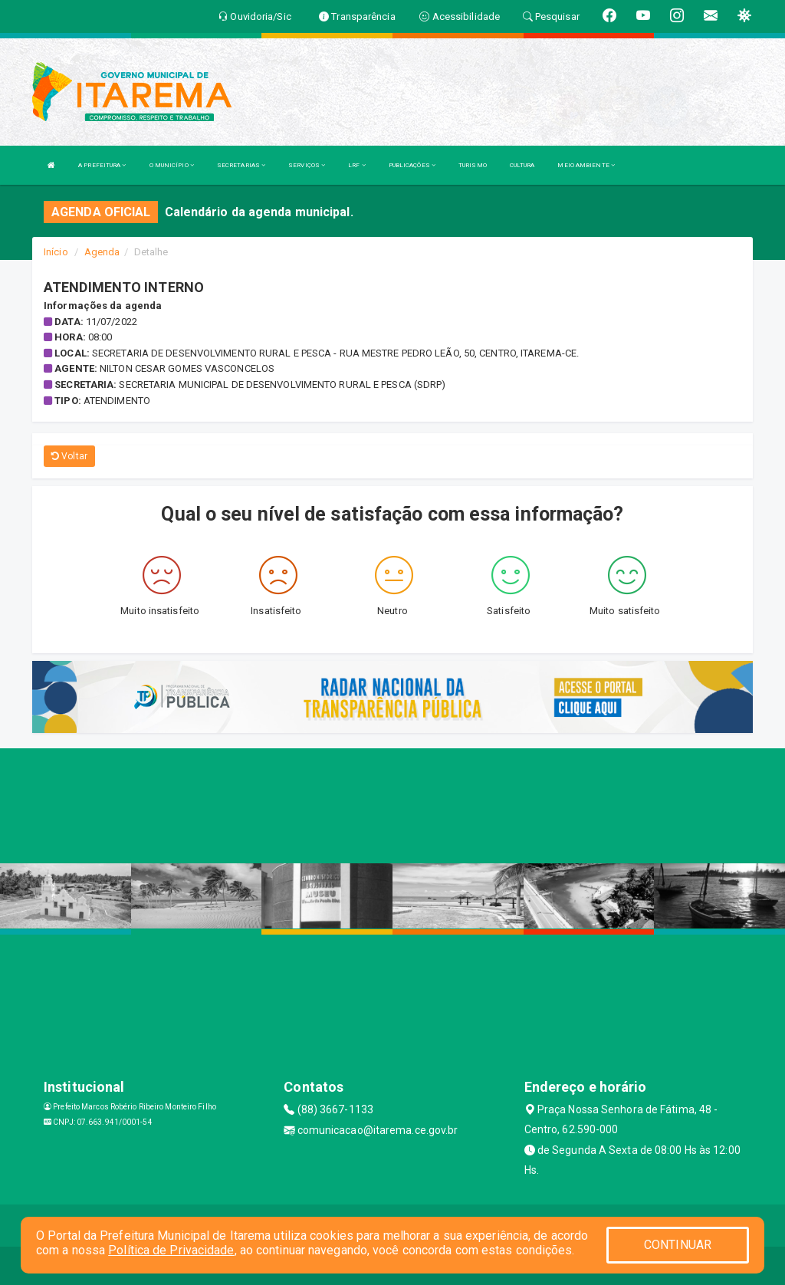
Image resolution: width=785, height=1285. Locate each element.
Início (56, 252)
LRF (357, 165)
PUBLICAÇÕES (412, 165)
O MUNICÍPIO (171, 165)
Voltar (69, 456)
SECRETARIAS (241, 165)
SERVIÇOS (306, 165)
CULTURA (522, 165)
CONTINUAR (677, 1244)
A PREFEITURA (102, 165)
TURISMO (472, 165)
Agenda (102, 252)
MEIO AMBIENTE (586, 165)
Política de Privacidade (171, 1250)
